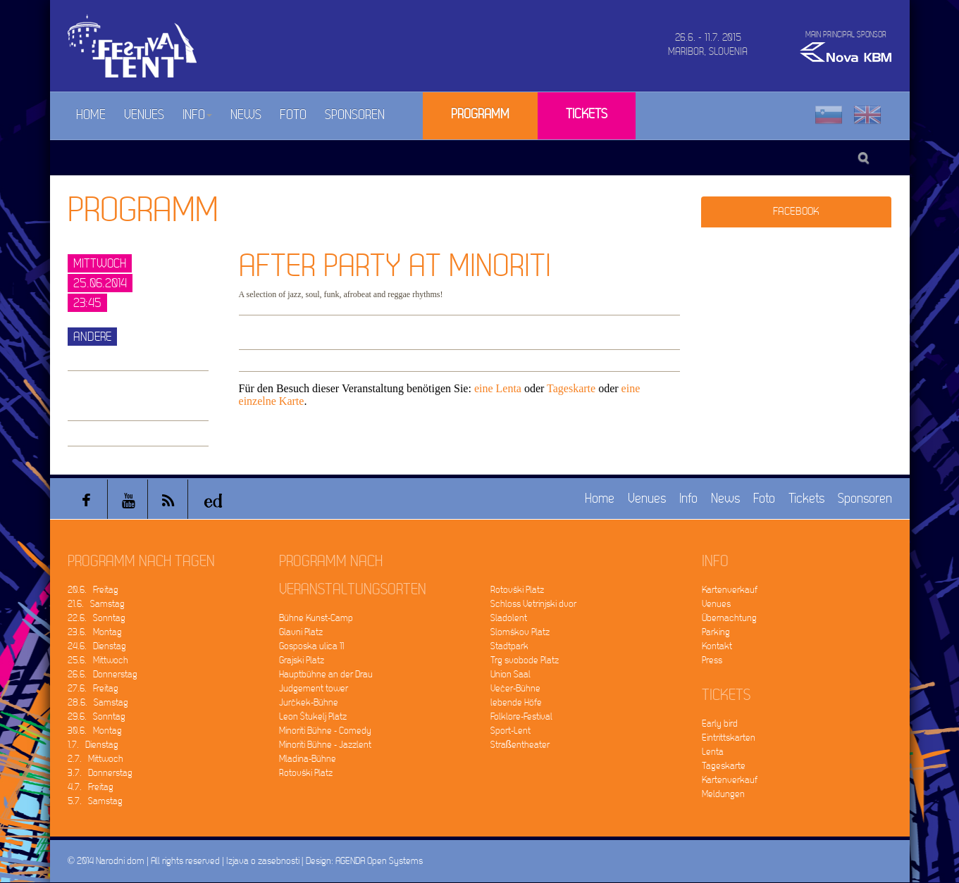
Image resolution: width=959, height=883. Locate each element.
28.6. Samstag (98, 702)
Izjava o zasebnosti (262, 861)
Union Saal (510, 674)
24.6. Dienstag (97, 646)
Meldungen (723, 794)
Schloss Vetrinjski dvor (533, 604)
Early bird (720, 723)
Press (712, 660)
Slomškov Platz (520, 632)
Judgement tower (313, 688)
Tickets (586, 114)
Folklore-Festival (521, 716)
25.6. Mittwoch (98, 660)
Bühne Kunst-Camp (316, 618)
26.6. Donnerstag (102, 674)
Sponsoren (355, 115)
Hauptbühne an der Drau (326, 674)
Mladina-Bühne (307, 758)
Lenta (713, 751)
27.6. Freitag (93, 688)
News (245, 115)
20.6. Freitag (93, 589)
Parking (716, 632)
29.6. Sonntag (96, 716)
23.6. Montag (95, 632)
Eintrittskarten (728, 737)
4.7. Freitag (90, 787)
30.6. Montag (95, 730)
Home (91, 115)
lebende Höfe (516, 702)
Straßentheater (520, 744)
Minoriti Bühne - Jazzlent (325, 744)
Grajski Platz (301, 660)
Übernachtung (729, 618)
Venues (144, 115)
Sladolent (508, 618)
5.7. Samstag (95, 801)
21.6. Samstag (96, 604)
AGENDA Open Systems (379, 861)
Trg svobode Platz (524, 660)
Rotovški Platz (306, 773)
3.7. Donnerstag (100, 773)
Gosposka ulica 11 (311, 646)
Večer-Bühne (515, 688)
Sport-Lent (510, 730)
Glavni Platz (301, 632)
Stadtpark (509, 646)
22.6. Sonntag (96, 618)
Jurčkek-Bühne (308, 702)
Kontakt (717, 646)
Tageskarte (571, 388)
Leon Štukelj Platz (313, 716)
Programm (480, 114)
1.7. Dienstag (93, 744)
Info (197, 115)
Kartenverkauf (729, 589)
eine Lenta (497, 388)
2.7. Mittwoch (95, 758)
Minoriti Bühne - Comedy (325, 730)
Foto (293, 115)
